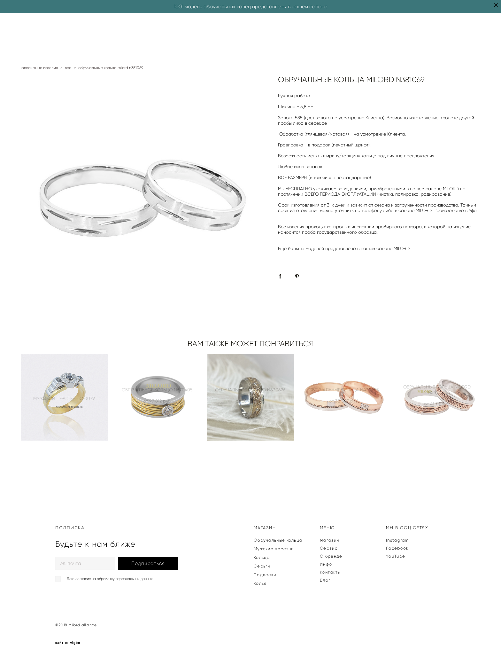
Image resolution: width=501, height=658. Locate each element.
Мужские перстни (274, 548)
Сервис (328, 548)
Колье (260, 583)
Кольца (262, 557)
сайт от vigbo (67, 643)
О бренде (331, 556)
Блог (325, 580)
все (68, 67)
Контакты (330, 572)
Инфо (326, 564)
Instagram (397, 540)
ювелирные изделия (39, 67)
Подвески (265, 574)
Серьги (262, 566)
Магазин (329, 540)
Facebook (397, 548)
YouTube (395, 556)
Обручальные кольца (278, 540)
